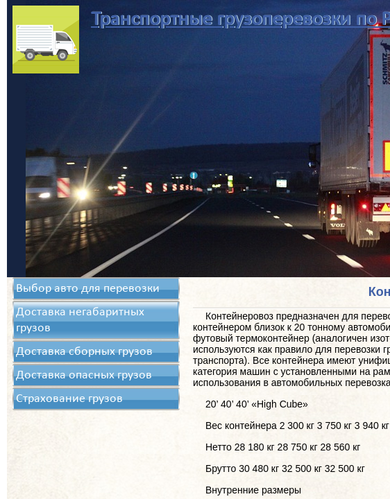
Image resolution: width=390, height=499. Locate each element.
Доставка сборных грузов (84, 351)
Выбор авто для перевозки (88, 288)
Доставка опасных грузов (84, 375)
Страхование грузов (69, 398)
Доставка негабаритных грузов (80, 320)
